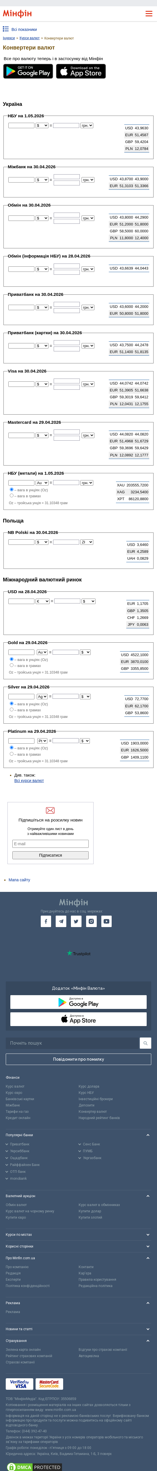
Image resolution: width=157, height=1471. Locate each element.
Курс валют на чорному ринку (30, 1211)
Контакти (86, 1267)
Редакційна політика (96, 1286)
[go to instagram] (91, 921)
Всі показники (24, 29)
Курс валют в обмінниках (99, 1205)
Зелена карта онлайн (23, 1350)
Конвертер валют (93, 1112)
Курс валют (15, 1086)
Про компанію (17, 1267)
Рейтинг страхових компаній (29, 1356)
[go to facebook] (46, 921)
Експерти (13, 1280)
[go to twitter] (76, 921)
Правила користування (97, 1280)
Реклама (13, 1312)
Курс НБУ (86, 1093)
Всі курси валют (29, 780)
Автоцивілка (89, 1356)
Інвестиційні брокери (96, 1099)
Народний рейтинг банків (99, 1118)
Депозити (86, 1105)
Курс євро (14, 1093)
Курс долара (89, 1086)
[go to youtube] (106, 921)
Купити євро (16, 1217)
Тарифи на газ (17, 1112)
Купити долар (90, 1211)
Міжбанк (13, 1105)
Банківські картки (20, 1099)
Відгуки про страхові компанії (103, 1350)
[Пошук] (145, 1043)
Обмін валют (16, 1205)
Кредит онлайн (18, 1118)
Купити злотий (90, 1217)
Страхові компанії (20, 1362)
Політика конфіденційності (28, 1286)
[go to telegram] (61, 921)
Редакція (13, 1273)
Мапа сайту (19, 880)
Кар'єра (85, 1273)
